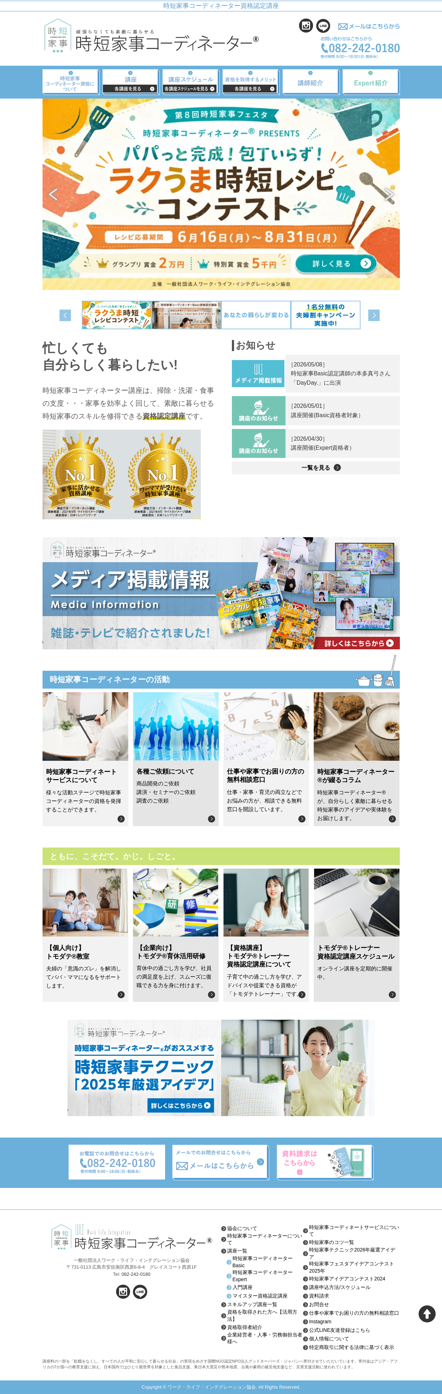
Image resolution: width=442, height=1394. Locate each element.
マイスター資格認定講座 (260, 1296)
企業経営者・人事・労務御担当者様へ (264, 1338)
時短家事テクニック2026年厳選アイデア (352, 1253)
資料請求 (319, 1296)
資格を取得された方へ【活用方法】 (262, 1315)
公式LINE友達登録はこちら (339, 1330)
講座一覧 (237, 1251)
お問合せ (319, 1304)
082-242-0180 (135, 1274)
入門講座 (243, 1287)
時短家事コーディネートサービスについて (354, 1230)
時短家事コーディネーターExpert (263, 1275)
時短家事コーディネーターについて (264, 1239)
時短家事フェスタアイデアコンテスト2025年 (351, 1267)
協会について (242, 1228)
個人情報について (329, 1338)
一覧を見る (316, 468)
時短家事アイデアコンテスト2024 (347, 1278)
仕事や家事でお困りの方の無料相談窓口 (354, 1313)
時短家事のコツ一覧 (331, 1242)
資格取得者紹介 (244, 1327)
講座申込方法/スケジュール (340, 1287)
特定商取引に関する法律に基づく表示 (351, 1347)
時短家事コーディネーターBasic (263, 1261)
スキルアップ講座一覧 (252, 1304)
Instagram (320, 1321)
